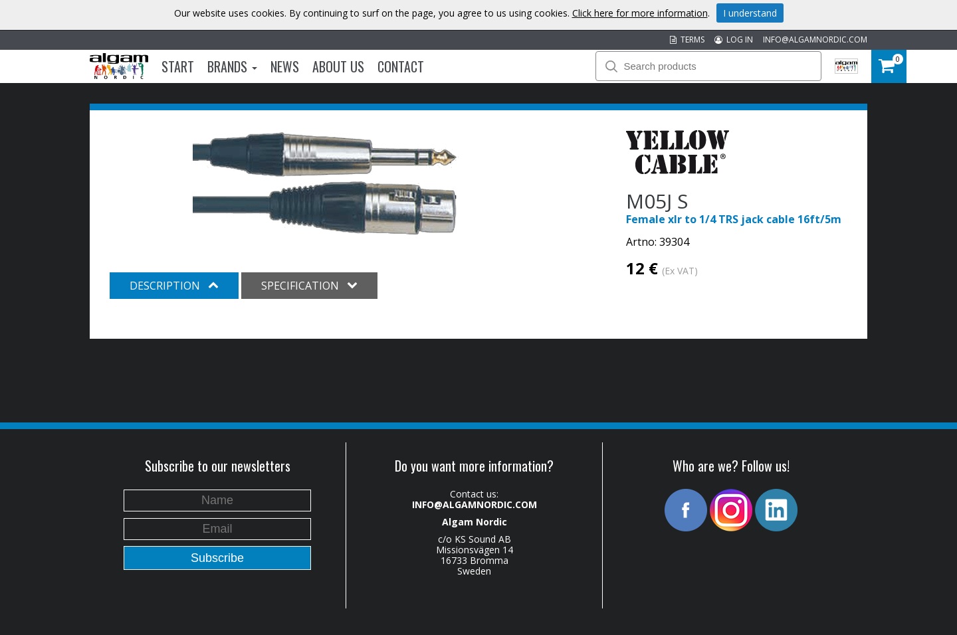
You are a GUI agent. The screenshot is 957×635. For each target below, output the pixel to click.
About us (338, 66)
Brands (232, 66)
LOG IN (733, 39)
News (284, 66)
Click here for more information (640, 13)
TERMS (687, 39)
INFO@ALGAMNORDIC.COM (815, 39)
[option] (325, 183)
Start (177, 66)
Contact (400, 66)
